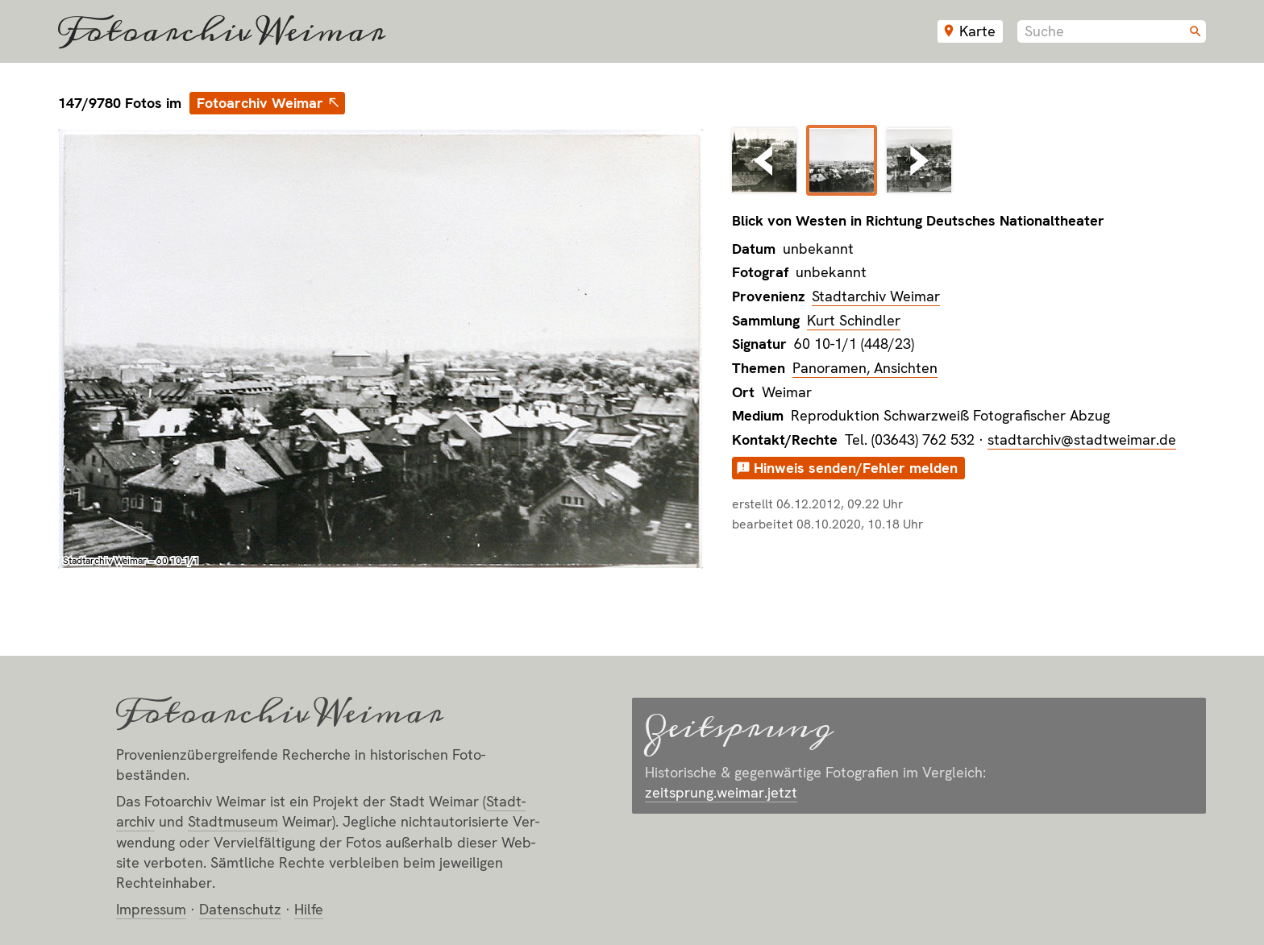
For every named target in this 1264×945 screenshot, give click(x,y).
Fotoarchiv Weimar (221, 31)
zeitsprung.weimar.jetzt (721, 792)
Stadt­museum (233, 821)
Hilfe (308, 909)
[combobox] (1111, 31)
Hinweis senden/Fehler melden (856, 467)
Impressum (151, 909)
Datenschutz (240, 909)
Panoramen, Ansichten (865, 368)
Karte (977, 31)
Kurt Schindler (853, 320)
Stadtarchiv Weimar (876, 296)
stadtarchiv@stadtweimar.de (1082, 439)
